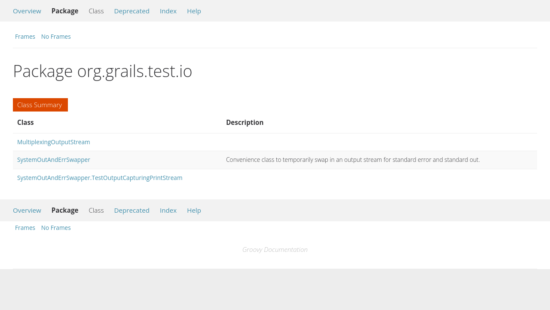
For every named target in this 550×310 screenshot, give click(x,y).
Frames (25, 36)
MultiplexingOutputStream (53, 142)
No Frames (56, 36)
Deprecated (132, 10)
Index (168, 10)
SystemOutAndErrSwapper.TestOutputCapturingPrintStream (100, 178)
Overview (27, 10)
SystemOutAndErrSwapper (53, 159)
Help (194, 10)
